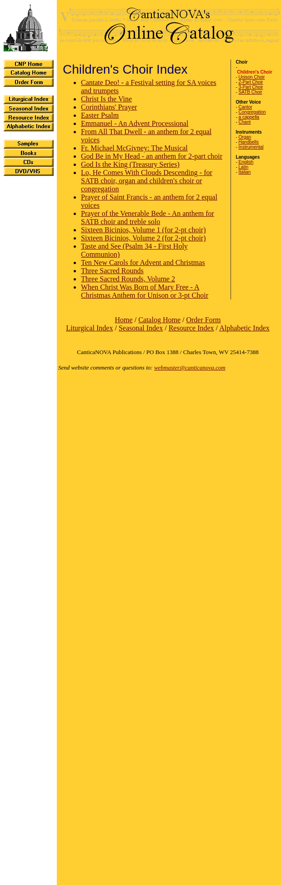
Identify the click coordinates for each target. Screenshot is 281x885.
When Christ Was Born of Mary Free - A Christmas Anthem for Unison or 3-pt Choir (144, 291)
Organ (245, 137)
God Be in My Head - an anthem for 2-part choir (151, 156)
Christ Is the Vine (106, 99)
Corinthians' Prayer (109, 107)
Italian (245, 172)
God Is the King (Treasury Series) (130, 164)
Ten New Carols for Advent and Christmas (143, 262)
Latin (244, 167)
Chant (245, 122)
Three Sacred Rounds (112, 271)
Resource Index (191, 328)
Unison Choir (252, 77)
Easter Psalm (100, 115)
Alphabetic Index (244, 328)
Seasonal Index (141, 328)
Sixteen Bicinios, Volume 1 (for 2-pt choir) (143, 230)
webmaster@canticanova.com (190, 367)
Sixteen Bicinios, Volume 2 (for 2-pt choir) (143, 238)
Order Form (203, 320)
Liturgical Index (89, 328)
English (246, 162)
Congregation (252, 112)
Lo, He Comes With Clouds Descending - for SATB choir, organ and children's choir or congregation (146, 181)
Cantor (245, 107)
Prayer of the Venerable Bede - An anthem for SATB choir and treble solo (147, 217)
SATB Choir (250, 92)
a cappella (249, 117)
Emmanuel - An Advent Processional (134, 123)
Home (124, 320)
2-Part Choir (251, 82)
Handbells (249, 142)
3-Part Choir (251, 87)
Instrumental (251, 147)
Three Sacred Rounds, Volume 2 (128, 279)
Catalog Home (159, 320)
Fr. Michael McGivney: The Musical (134, 148)
